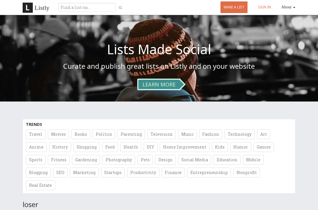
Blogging (38, 172)
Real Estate (40, 185)
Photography (119, 159)
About (288, 7)
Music (187, 134)
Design (165, 159)
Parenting (131, 134)
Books (81, 134)
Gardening (86, 159)
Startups (113, 172)
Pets (145, 159)
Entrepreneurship (209, 172)
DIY (150, 147)
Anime (36, 147)
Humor (240, 147)
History (60, 147)
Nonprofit (246, 172)
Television (162, 134)
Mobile (253, 159)
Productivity (143, 172)
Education (227, 159)
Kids (220, 147)
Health (131, 147)
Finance (173, 172)
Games (264, 147)
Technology (240, 134)
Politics (104, 134)
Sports (35, 159)
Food (110, 147)
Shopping (87, 147)
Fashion (210, 134)
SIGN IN (264, 7)
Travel (35, 134)
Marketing (84, 172)
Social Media (194, 159)
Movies (58, 134)
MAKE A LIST (234, 7)
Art (263, 134)
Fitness (58, 159)
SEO (60, 172)
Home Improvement (184, 147)
